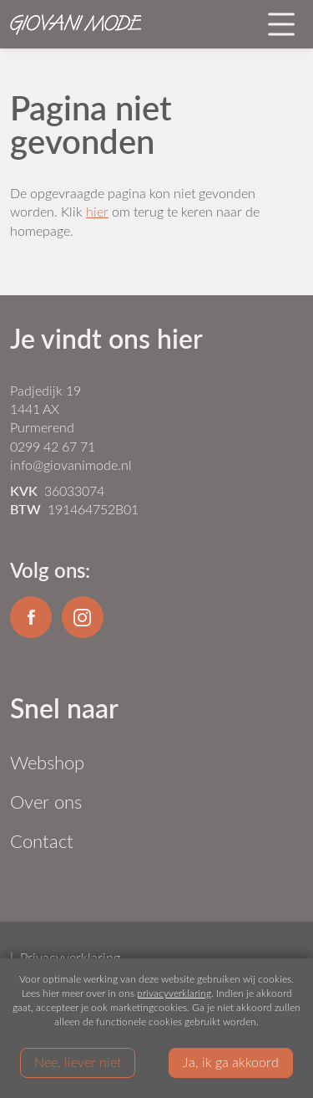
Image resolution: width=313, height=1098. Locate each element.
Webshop (47, 762)
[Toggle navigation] (281, 24)
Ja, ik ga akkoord (231, 1061)
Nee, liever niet (77, 1061)
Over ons (46, 801)
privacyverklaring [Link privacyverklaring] (174, 992)
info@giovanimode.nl (71, 464)
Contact (41, 841)
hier (97, 211)
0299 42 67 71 (52, 446)
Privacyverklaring (70, 957)
